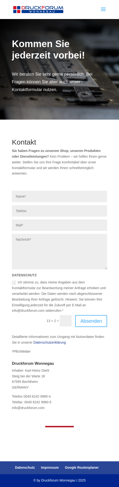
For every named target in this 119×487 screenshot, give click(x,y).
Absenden (91, 321)
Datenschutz (25, 467)
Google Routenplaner (82, 467)
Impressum (50, 467)
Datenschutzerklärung (49, 342)
